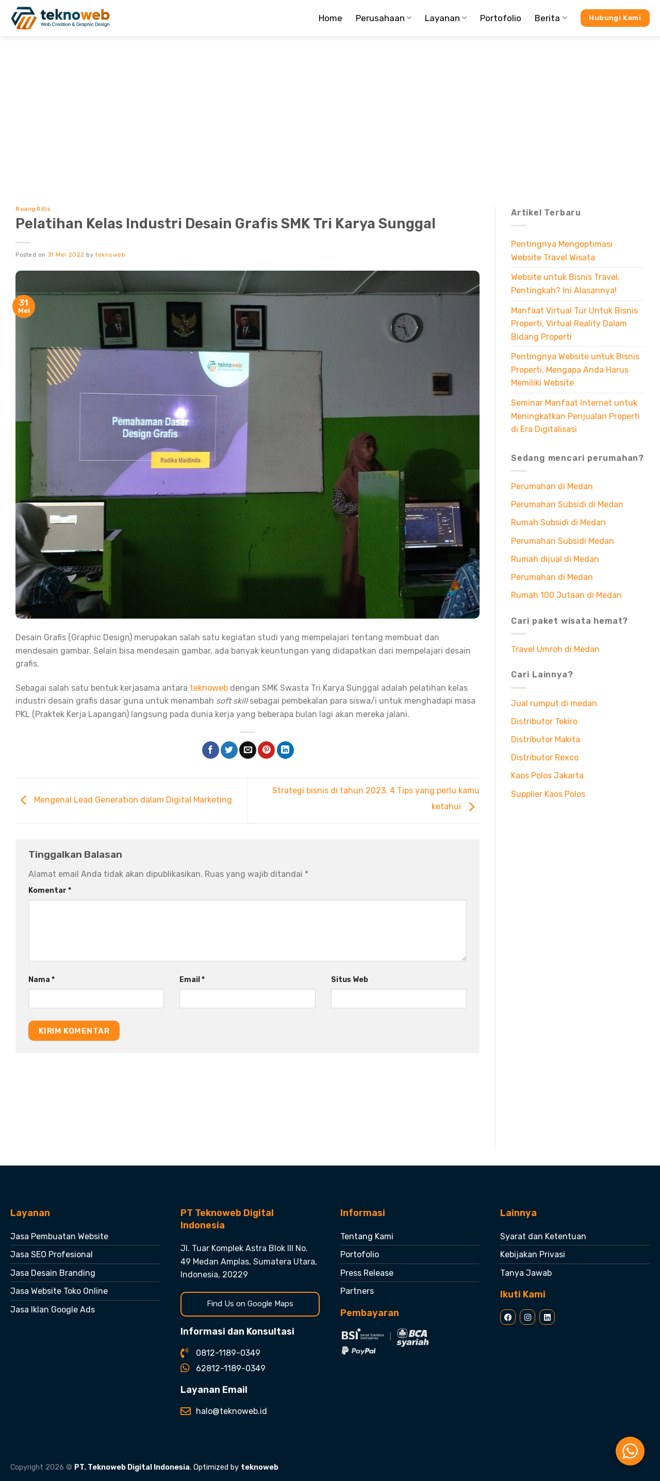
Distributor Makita (545, 739)
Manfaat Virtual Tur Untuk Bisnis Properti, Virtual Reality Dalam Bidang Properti (574, 324)
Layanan (446, 18)
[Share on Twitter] (229, 750)
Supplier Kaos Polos (548, 794)
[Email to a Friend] (247, 750)
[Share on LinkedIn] (285, 750)
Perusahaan (383, 18)
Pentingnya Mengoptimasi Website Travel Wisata (562, 250)
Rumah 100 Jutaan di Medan (566, 595)
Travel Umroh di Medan (555, 649)
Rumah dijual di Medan (555, 559)
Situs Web (349, 979)
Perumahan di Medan (552, 486)
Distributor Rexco (545, 757)
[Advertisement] (330, 113)
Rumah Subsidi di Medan (558, 522)
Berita (551, 18)
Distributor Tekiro (544, 721)
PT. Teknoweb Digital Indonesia (132, 1467)
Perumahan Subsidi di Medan (567, 504)
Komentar (49, 890)
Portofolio (500, 18)
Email (192, 979)
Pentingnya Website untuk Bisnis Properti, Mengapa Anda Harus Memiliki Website (575, 370)
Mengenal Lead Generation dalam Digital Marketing (123, 800)
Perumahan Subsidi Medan (562, 541)
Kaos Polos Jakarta (547, 775)
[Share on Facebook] (210, 750)
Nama (41, 979)
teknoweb (110, 255)
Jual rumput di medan (554, 703)
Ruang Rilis (33, 209)
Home (330, 18)
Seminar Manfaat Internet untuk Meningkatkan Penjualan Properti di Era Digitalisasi (575, 416)
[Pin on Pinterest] (266, 750)
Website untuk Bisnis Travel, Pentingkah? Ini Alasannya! (565, 283)
